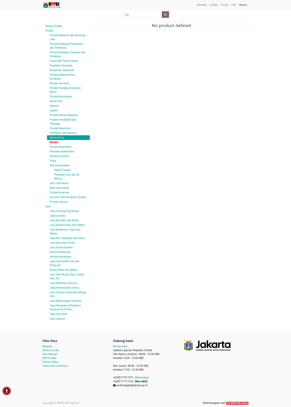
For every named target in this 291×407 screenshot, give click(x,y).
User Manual (49, 354)
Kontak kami (120, 346)
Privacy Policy (50, 361)
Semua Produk (53, 25)
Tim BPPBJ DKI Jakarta (237, 403)
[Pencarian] (165, 14)
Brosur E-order (50, 350)
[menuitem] (201, 4)
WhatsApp (142, 377)
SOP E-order (49, 358)
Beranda (47, 346)
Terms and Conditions (55, 365)
